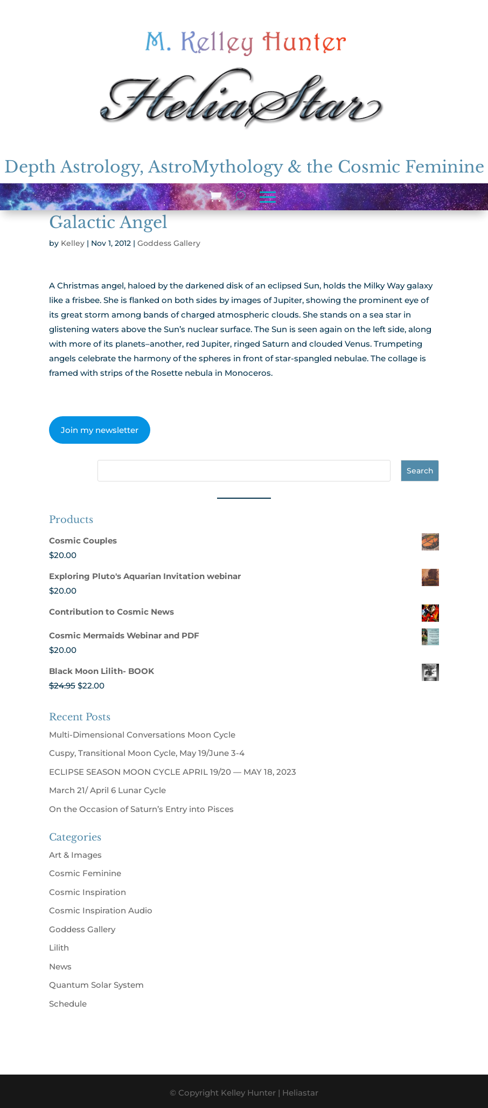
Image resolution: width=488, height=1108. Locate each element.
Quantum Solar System (96, 985)
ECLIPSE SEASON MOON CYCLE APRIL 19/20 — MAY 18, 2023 (172, 772)
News (60, 966)
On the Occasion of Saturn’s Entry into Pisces (141, 809)
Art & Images (75, 855)
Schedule (68, 1004)
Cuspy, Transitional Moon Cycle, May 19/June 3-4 (147, 753)
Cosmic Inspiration (87, 892)
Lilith (59, 947)
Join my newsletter (99, 430)
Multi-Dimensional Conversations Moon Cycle (142, 735)
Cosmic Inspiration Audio (100, 910)
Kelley (73, 243)
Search (420, 471)
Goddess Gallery (168, 243)
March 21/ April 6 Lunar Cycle (107, 790)
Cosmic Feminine (85, 873)
